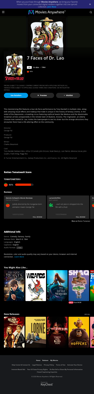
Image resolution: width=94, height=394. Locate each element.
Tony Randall (8, 151)
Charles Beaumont (11, 144)
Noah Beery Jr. (55, 151)
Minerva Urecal (76, 151)
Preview (42, 95)
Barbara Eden (19, 151)
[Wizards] (35, 285)
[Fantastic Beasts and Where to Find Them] (14, 285)
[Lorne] (35, 332)
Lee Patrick (65, 151)
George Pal (8, 130)
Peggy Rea (24, 154)
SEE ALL (87, 314)
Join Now (51, 6)
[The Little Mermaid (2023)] (57, 285)
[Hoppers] (79, 332)
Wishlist (68, 95)
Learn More (19, 257)
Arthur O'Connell (32, 151)
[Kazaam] (79, 287)
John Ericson (44, 151)
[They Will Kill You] (57, 332)
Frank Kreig (14, 154)
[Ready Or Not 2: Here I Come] (14, 332)
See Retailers (16, 95)
